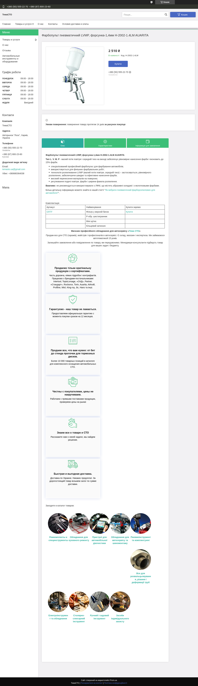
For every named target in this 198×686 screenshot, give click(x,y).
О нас (40, 24)
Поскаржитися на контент (92, 683)
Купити (118, 64)
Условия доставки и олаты (75, 24)
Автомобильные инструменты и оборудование (11, 58)
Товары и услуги (23, 24)
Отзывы (6, 50)
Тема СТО (134, 231)
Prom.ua (113, 680)
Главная (6, 24)
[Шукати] (166, 14)
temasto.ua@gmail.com (13, 169)
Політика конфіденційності (115, 683)
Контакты (52, 24)
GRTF (49, 212)
